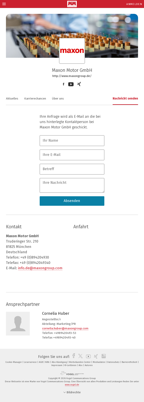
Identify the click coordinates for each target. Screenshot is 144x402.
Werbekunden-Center (80, 362)
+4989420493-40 (64, 337)
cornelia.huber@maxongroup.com (65, 328)
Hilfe (47, 362)
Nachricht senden (125, 98)
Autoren (89, 365)
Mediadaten (99, 362)
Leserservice (30, 362)
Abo (81, 365)
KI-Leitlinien (70, 365)
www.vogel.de (72, 384)
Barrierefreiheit (130, 362)
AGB (41, 362)
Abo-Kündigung (59, 362)
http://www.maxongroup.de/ (72, 76)
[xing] (95, 357)
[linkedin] (102, 357)
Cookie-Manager (13, 362)
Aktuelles (12, 98)
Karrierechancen (35, 98)
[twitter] (79, 357)
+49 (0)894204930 (34, 257)
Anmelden (134, 4)
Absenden (72, 201)
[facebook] (73, 357)
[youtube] (87, 357)
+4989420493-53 (65, 333)
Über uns (58, 98)
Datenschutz (113, 362)
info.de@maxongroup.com (40, 268)
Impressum (57, 365)
